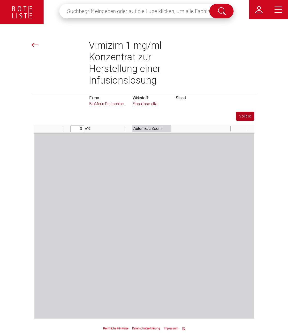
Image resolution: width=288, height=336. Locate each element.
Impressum (171, 328)
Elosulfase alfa (145, 104)
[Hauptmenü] (278, 9)
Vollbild (245, 116)
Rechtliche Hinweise (115, 328)
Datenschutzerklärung (146, 328)
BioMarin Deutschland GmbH (113, 104)
